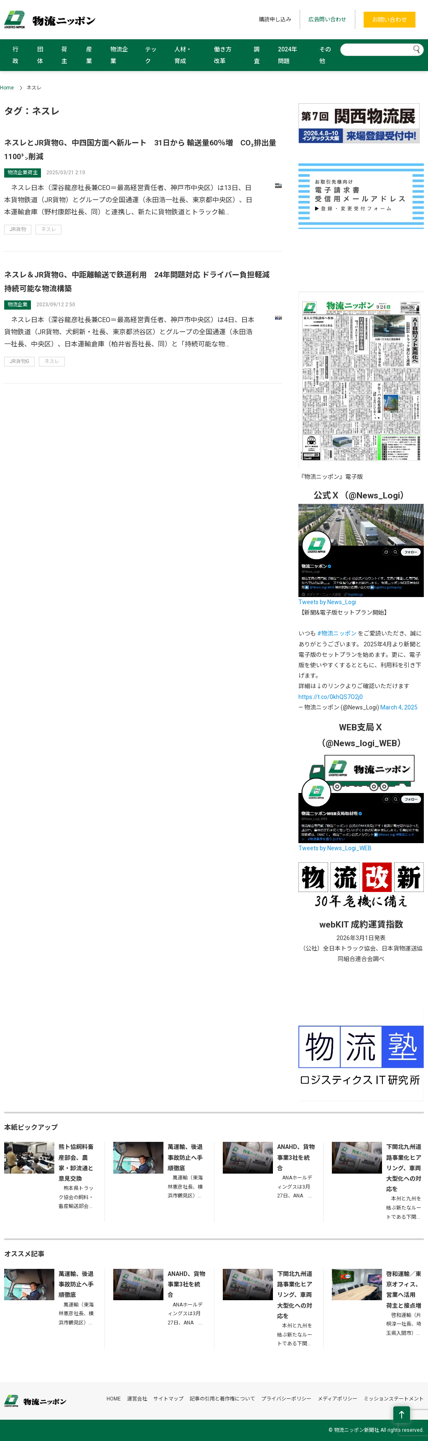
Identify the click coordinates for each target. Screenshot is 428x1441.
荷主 (64, 55)
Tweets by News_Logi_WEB (335, 848)
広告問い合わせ (327, 19)
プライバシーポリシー (286, 1399)
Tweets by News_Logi (327, 602)
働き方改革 (223, 55)
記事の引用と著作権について (222, 1399)
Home (7, 88)
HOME (114, 1399)
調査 (257, 55)
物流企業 (119, 55)
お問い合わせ (389, 19)
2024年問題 (287, 55)
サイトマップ (168, 1399)
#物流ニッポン (337, 633)
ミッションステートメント (394, 1399)
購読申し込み (275, 19)
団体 (40, 55)
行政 (15, 55)
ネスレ (48, 229)
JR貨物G (19, 361)
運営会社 (137, 1399)
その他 (325, 55)
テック (151, 55)
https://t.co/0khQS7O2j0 (330, 697)
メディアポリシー (337, 1399)
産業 (89, 55)
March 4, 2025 (399, 707)
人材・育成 (183, 55)
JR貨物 (18, 229)
